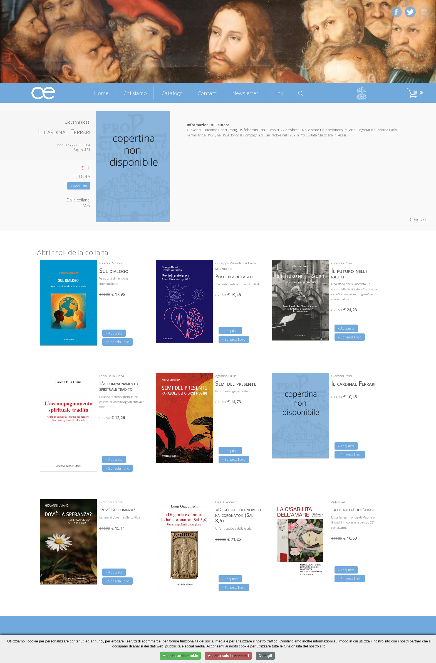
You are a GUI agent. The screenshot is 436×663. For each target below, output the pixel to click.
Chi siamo (135, 92)
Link (278, 92)
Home (101, 92)
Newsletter (245, 92)
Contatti (207, 92)
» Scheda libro (117, 341)
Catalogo (172, 92)
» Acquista (78, 185)
